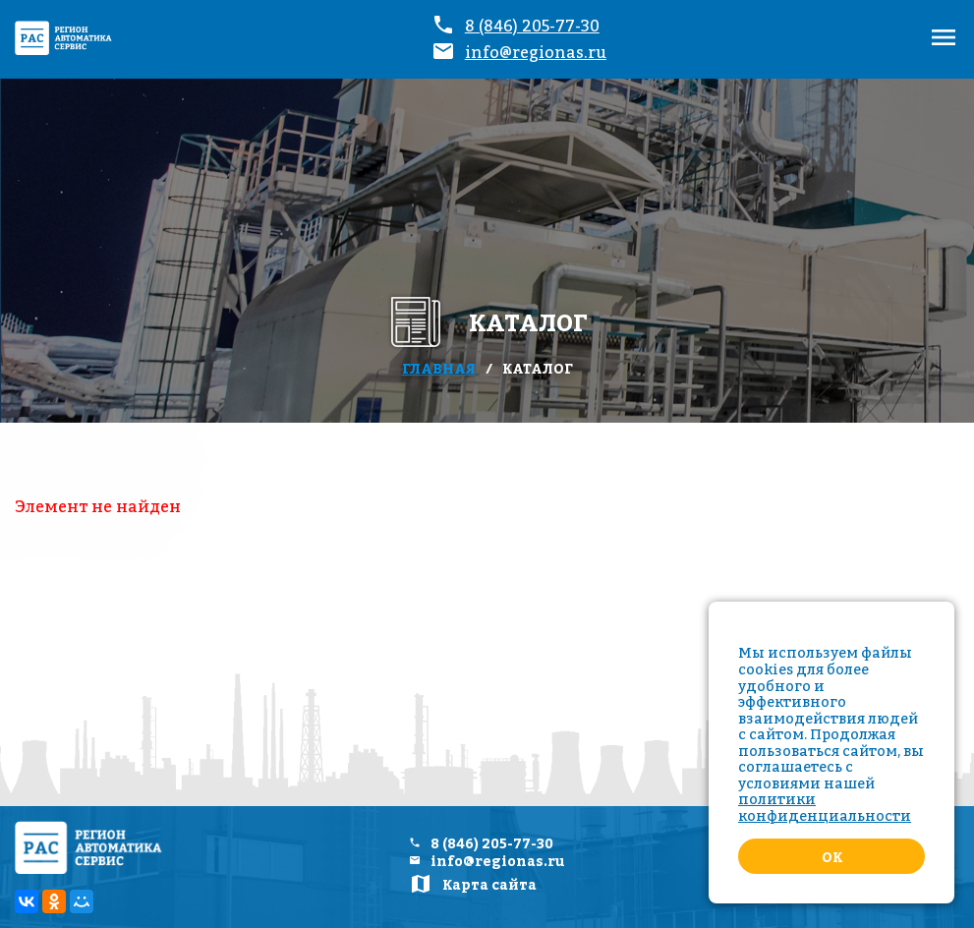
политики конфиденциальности (824, 807)
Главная (439, 368)
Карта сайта (489, 885)
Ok (832, 856)
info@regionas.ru (535, 52)
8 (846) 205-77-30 (532, 25)
